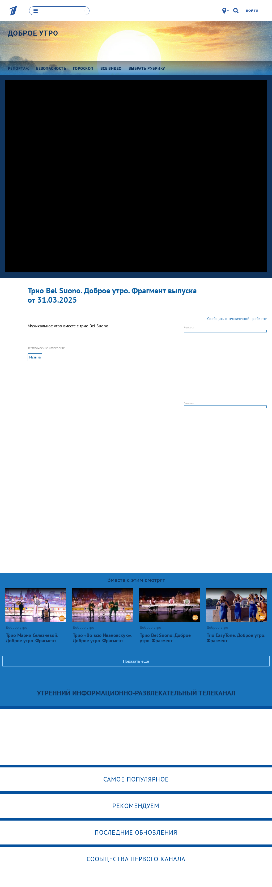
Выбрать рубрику (147, 68)
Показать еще (136, 661)
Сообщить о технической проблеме (237, 318)
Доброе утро (33, 33)
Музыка (35, 357)
